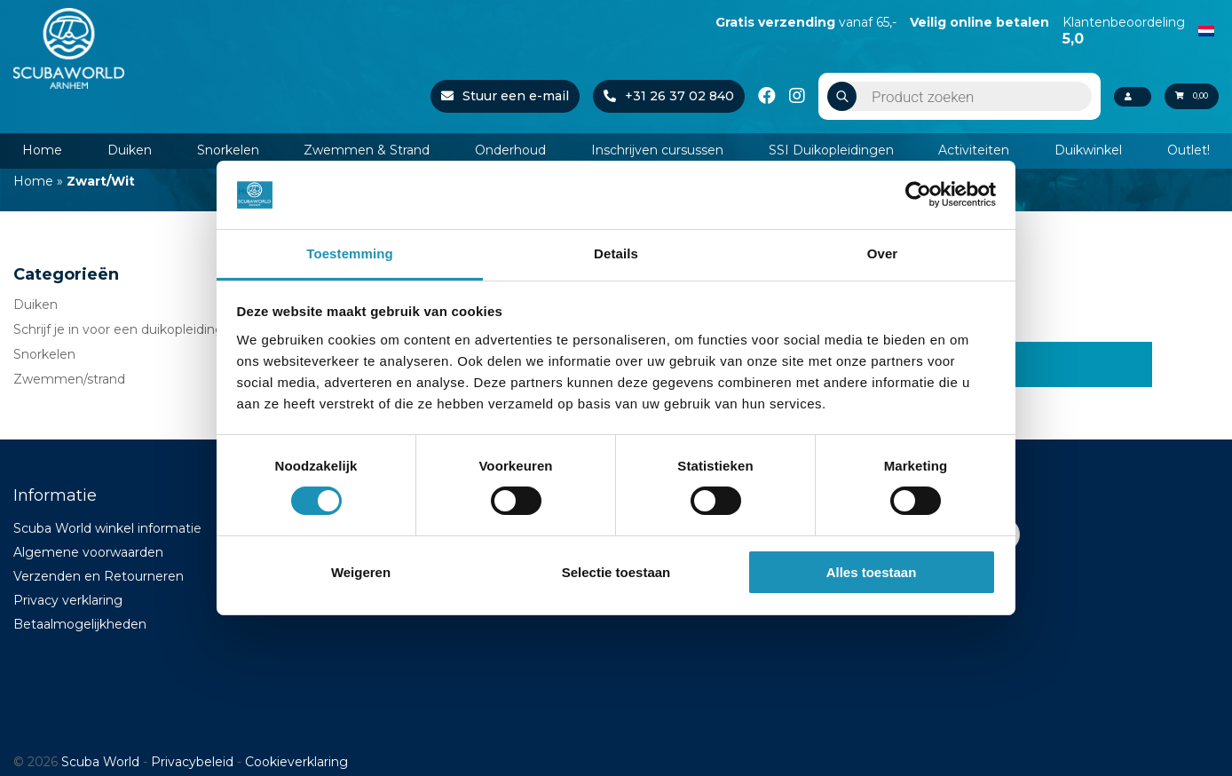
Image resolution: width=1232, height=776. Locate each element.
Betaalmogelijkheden (79, 624)
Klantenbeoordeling (1123, 30)
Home (42, 150)
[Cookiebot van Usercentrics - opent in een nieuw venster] (918, 194)
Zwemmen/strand (69, 379)
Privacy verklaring (67, 600)
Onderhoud (510, 150)
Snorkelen (228, 150)
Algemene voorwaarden (88, 552)
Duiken (129, 150)
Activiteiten (973, 150)
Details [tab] (616, 253)
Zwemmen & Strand (367, 150)
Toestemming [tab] (349, 253)
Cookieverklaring (296, 762)
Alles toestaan (871, 572)
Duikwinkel (1088, 150)
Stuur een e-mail (482, 96)
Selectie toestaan (616, 572)
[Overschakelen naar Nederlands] (1206, 29)
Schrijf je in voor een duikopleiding (118, 329)
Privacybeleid (192, 762)
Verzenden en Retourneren (98, 576)
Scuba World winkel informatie (107, 528)
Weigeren (361, 572)
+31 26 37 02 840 (645, 96)
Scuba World (100, 762)
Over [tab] (882, 253)
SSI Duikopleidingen (831, 150)
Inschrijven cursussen (657, 150)
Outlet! (1188, 150)
